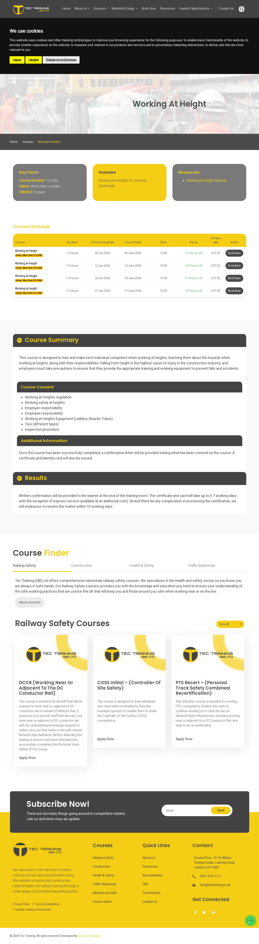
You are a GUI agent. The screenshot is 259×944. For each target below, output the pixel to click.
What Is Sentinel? (29, 602)
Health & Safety (103, 875)
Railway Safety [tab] (24, 565)
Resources (167, 8)
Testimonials (152, 893)
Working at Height (26, 250)
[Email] (187, 810)
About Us (149, 858)
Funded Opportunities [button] (194, 8)
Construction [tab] (81, 565)
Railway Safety (103, 858)
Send (220, 810)
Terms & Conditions (47, 904)
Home (66, 8)
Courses (99, 8)
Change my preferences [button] (61, 59)
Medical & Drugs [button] (123, 8)
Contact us (226, 8)
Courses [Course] (28, 141)
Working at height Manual (206, 180)
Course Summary (52, 340)
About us (81, 8)
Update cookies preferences (33, 909)
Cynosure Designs (89, 935)
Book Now (149, 8)
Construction (101, 866)
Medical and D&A (105, 893)
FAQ (145, 884)
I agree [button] (17, 59)
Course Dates (102, 902)
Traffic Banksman (104, 884)
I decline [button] (34, 59)
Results (36, 478)
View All (224, 624)
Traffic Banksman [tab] (201, 565)
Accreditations (153, 875)
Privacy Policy (21, 904)
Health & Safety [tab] (142, 565)
